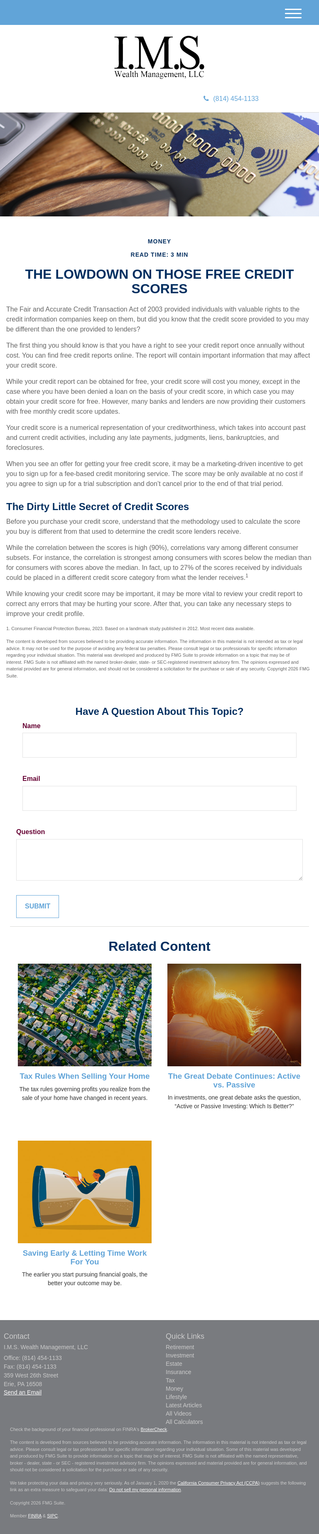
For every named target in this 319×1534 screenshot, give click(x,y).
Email (31, 778)
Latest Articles (184, 1405)
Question (30, 831)
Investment (180, 1355)
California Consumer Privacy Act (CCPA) (218, 1482)
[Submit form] (37, 906)
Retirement (180, 1347)
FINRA (34, 1515)
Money (174, 1388)
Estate (174, 1363)
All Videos (178, 1413)
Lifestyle (176, 1397)
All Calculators (184, 1422)
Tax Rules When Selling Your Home (85, 1076)
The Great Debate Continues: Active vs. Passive (234, 1080)
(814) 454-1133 (231, 98)
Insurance (178, 1372)
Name (31, 725)
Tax (170, 1380)
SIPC (52, 1515)
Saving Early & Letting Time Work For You (85, 1257)
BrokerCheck (154, 1429)
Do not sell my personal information (145, 1489)
